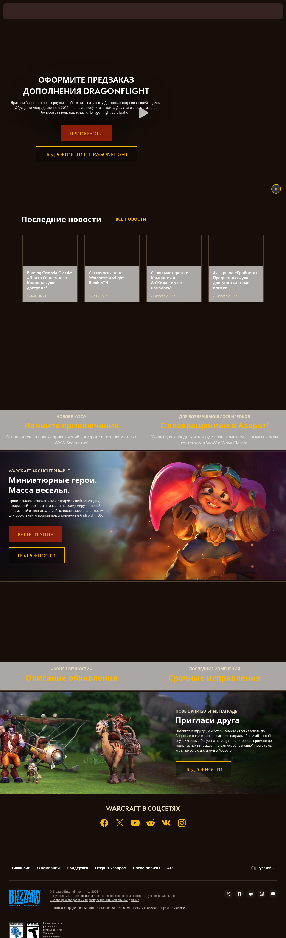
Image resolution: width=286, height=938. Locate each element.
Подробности (36, 555)
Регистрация (35, 534)
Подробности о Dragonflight (86, 162)
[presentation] (16, 11)
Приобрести (86, 141)
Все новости (130, 219)
